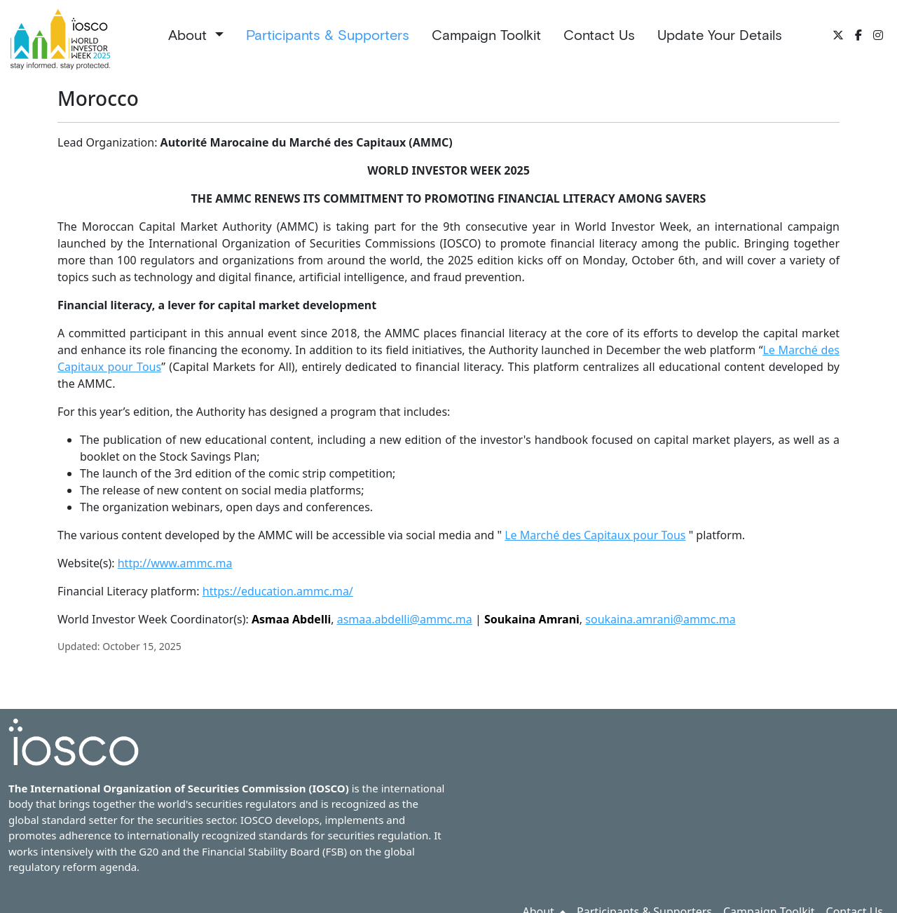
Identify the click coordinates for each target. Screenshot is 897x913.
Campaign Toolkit (486, 35)
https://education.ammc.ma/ (278, 591)
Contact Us (599, 35)
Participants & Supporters (327, 35)
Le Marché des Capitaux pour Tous (595, 535)
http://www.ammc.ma (175, 563)
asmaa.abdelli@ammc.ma (404, 619)
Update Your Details (719, 35)
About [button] (189, 35)
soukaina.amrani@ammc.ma (660, 619)
